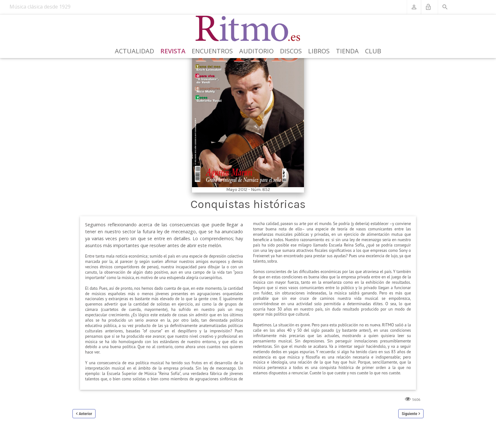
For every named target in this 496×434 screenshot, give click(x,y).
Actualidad (134, 51)
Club (373, 51)
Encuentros (212, 51)
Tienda (347, 51)
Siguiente (409, 413)
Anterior (85, 413)
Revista (172, 51)
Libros (319, 51)
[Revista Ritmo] (248, 29)
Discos (291, 51)
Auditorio (256, 51)
